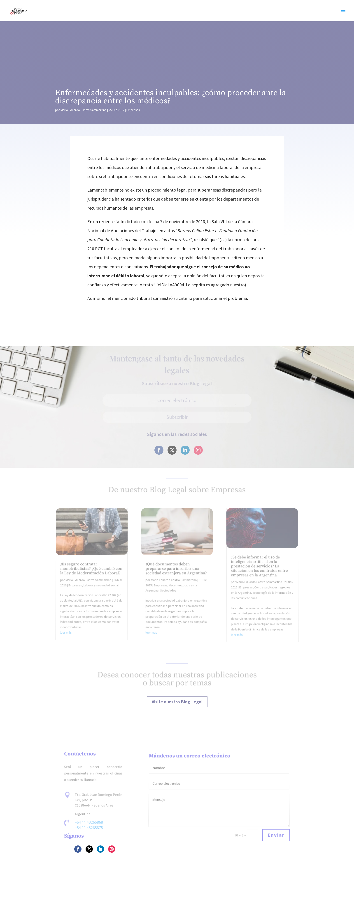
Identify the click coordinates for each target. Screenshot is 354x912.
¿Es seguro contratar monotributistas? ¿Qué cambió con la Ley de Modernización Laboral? (92, 571)
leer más (66, 633)
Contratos (260, 589)
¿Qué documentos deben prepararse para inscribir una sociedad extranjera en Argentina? (176, 571)
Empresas (133, 110)
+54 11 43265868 (89, 822)
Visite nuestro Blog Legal (177, 701)
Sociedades (168, 592)
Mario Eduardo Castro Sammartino (84, 110)
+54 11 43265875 (89, 827)
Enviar (276, 835)
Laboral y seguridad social (102, 587)
